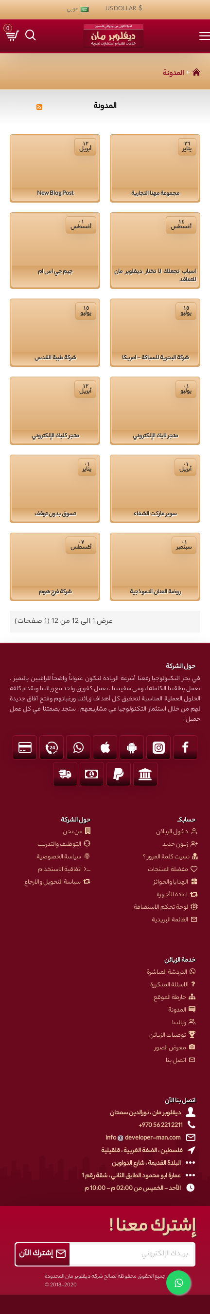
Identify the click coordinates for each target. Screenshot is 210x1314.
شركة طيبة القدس (55, 358)
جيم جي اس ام (55, 272)
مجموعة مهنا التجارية (155, 194)
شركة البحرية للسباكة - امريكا (155, 358)
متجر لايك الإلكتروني (155, 436)
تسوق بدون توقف (55, 514)
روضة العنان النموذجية (155, 592)
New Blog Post (55, 194)
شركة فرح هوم (55, 592)
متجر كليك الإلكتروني (55, 436)
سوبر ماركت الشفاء (155, 514)
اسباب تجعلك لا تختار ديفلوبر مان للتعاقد (155, 276)
